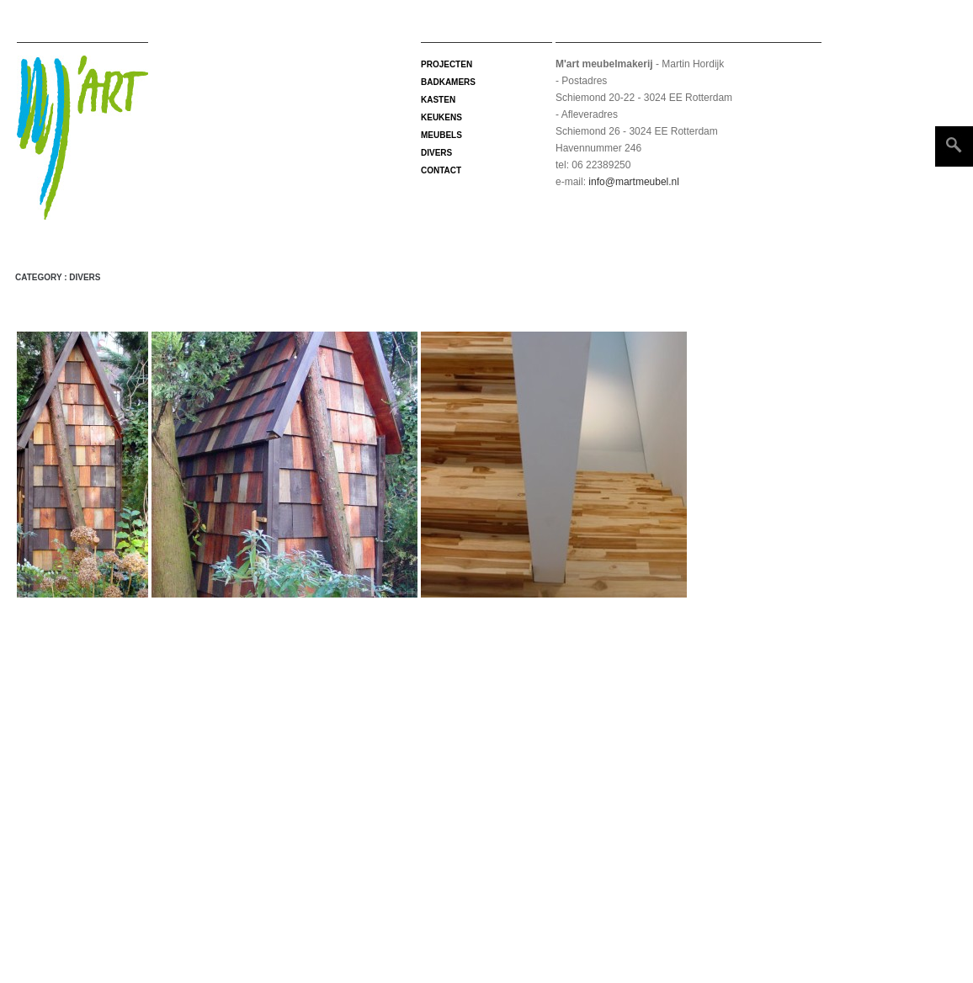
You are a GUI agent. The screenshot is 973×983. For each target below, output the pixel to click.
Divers (436, 152)
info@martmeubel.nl (632, 182)
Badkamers (448, 82)
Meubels (441, 135)
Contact (441, 170)
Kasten (438, 99)
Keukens (441, 117)
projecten (446, 64)
